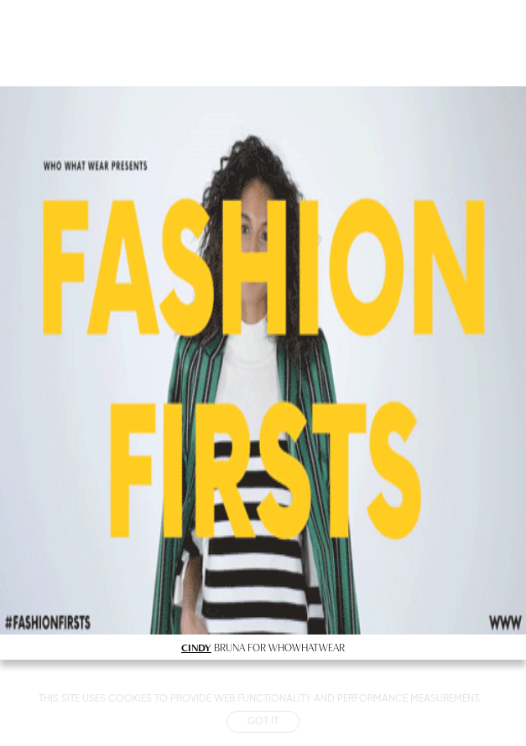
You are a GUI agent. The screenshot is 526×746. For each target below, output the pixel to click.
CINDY (196, 647)
